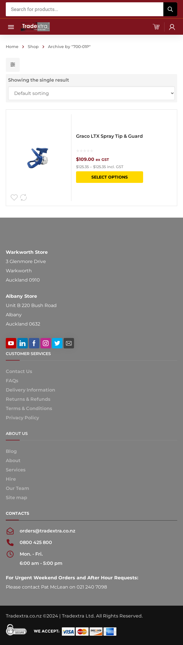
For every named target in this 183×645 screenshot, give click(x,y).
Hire (11, 479)
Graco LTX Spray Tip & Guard (109, 136)
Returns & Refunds (28, 399)
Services (15, 470)
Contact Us (19, 371)
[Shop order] (91, 93)
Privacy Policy (22, 417)
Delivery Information (30, 390)
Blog (11, 451)
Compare (23, 197)
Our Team (17, 488)
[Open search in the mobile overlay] (91, 9)
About (13, 460)
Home (12, 46)
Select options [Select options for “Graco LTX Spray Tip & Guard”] (109, 177)
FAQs (12, 380)
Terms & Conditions (29, 408)
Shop (33, 46)
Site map (16, 497)
